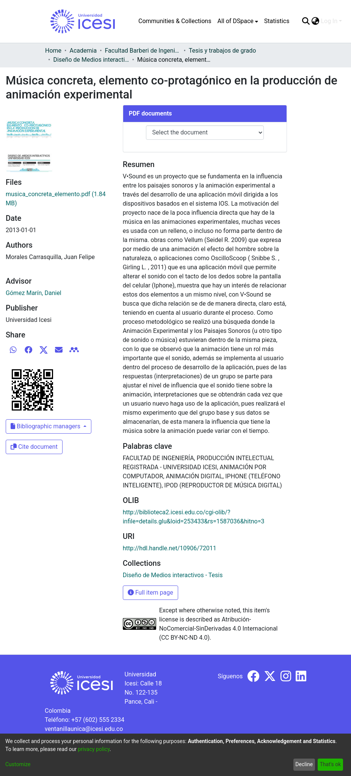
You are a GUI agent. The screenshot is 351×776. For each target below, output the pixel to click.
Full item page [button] (150, 592)
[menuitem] (237, 21)
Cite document (34, 446)
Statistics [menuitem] (277, 21)
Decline (304, 764)
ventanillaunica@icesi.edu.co (84, 728)
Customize (17, 764)
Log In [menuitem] (329, 21)
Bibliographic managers (46, 426)
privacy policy (94, 749)
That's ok (330, 764)
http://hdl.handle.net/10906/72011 (169, 548)
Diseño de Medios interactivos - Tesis (91, 59)
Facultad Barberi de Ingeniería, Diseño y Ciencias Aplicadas (143, 50)
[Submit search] (305, 21)
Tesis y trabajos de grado (222, 50)
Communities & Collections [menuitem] (174, 21)
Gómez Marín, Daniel (33, 293)
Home (53, 50)
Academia (83, 50)
